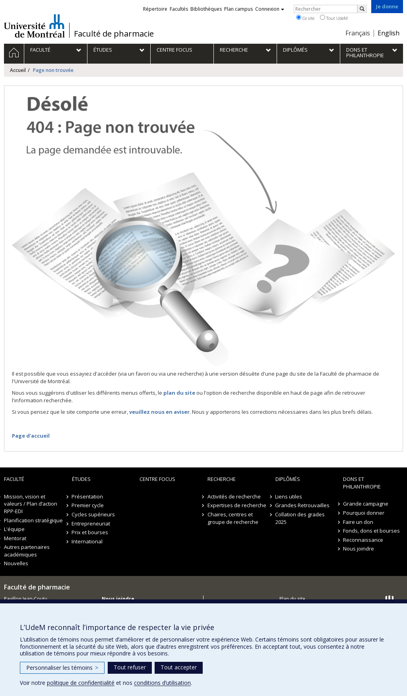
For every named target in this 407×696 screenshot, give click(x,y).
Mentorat (15, 538)
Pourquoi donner (363, 512)
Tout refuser (130, 667)
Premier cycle (88, 505)
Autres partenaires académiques (27, 550)
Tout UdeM (334, 18)
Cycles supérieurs (93, 514)
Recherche (221, 479)
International (87, 541)
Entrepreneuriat (91, 523)
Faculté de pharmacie (114, 34)
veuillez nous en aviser (159, 411)
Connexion (269, 9)
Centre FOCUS (157, 479)
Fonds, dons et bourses (371, 530)
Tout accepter (179, 667)
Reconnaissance (363, 539)
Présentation (87, 496)
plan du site (179, 392)
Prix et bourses (90, 532)
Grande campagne (365, 503)
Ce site (305, 18)
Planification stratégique (33, 520)
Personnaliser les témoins (62, 667)
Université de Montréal (34, 26)
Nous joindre (358, 548)
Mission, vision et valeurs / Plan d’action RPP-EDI (30, 504)
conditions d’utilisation (162, 682)
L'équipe (14, 529)
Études (81, 479)
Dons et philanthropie (362, 482)
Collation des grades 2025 (300, 518)
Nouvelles (16, 563)
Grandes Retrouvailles (302, 505)
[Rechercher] (362, 9)
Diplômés (287, 479)
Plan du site (292, 598)
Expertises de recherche (236, 505)
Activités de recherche (234, 496)
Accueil (18, 70)
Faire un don (358, 521)
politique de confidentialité (80, 682)
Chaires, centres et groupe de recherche (232, 518)
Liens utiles (288, 496)
